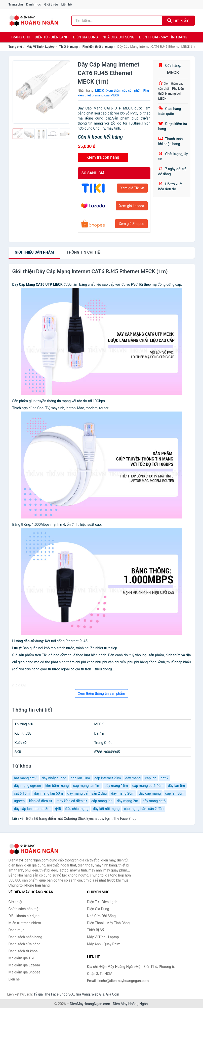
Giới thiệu (51, 4)
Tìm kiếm (178, 20)
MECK (99, 90)
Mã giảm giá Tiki (21, 958)
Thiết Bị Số (95, 930)
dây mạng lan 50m (48, 793)
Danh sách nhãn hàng (25, 937)
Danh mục (33, 4)
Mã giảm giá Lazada (24, 965)
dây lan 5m (176, 786)
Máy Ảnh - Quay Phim (103, 944)
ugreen (19, 801)
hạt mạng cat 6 (25, 778)
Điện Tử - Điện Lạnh (52, 37)
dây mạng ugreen (27, 786)
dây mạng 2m (127, 801)
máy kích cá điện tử (71, 801)
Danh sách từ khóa (23, 951)
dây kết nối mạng (106, 809)
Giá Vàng (83, 994)
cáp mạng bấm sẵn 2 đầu (144, 809)
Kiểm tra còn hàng (103, 157)
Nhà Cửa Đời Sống (118, 37)
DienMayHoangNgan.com (90, 1004)
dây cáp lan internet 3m (32, 809)
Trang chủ (16, 4)
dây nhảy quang (54, 778)
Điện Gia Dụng (85, 37)
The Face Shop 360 (59, 994)
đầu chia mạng (77, 809)
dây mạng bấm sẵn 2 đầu (87, 793)
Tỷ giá (38, 994)
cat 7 (165, 778)
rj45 (58, 809)
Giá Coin (112, 994)
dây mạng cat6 (154, 801)
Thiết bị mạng (68, 46)
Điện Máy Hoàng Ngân (130, 1004)
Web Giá (98, 994)
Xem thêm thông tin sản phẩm (101, 693)
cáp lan (150, 778)
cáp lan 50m (175, 793)
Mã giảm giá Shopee (24, 972)
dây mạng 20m (122, 793)
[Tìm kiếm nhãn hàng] (116, 21)
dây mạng (133, 778)
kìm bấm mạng (57, 786)
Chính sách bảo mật (24, 909)
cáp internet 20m (107, 778)
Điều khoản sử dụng (24, 916)
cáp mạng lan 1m (86, 786)
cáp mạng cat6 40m (148, 786)
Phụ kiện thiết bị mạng (98, 46)
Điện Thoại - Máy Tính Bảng (163, 37)
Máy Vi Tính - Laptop (41, 46)
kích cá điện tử (40, 801)
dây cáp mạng (150, 793)
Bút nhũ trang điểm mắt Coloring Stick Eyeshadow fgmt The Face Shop (81, 819)
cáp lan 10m (80, 778)
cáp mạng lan (101, 801)
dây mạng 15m (116, 786)
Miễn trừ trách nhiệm (25, 923)
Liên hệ (66, 4)
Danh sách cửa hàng (24, 944)
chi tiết (84, 252)
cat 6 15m (22, 793)
